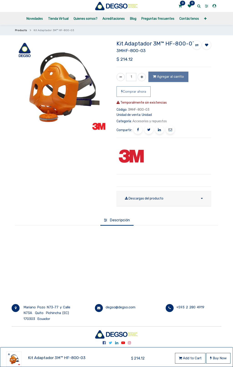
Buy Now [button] (218, 358)
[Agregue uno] (142, 77)
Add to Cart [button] (190, 358)
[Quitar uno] (120, 77)
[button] (205, 18)
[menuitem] (34, 18)
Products (21, 30)
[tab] (117, 220)
